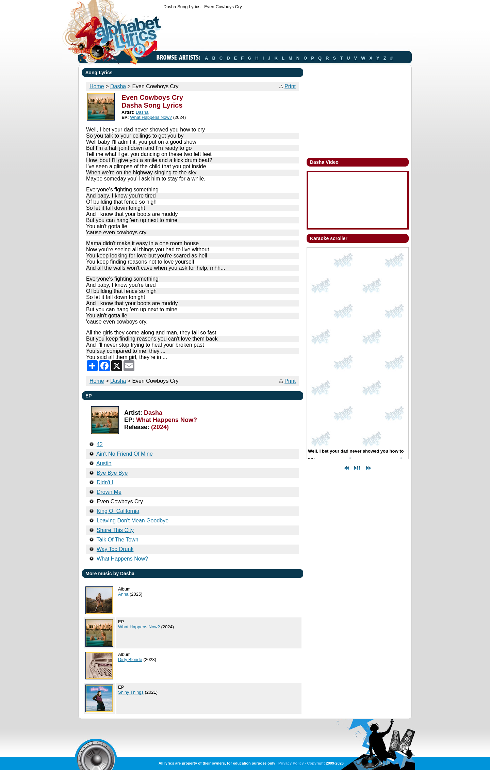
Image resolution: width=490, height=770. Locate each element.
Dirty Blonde (130, 659)
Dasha (118, 86)
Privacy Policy (291, 763)
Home (96, 86)
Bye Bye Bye (112, 473)
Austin (103, 463)
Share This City (115, 530)
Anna (123, 594)
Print (290, 86)
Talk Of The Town (117, 540)
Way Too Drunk (115, 549)
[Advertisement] (287, 31)
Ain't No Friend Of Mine (124, 454)
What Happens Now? (151, 117)
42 (100, 444)
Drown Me (109, 492)
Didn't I (105, 482)
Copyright (316, 763)
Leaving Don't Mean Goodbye (132, 520)
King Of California (118, 511)
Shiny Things (131, 692)
